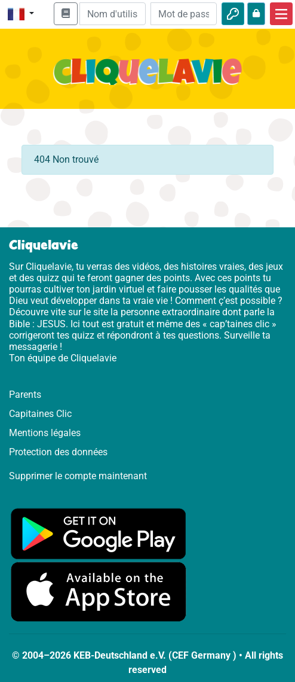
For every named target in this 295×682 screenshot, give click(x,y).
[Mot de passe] (183, 13)
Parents (25, 394)
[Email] (112, 13)
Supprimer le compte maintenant (78, 476)
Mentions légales (45, 433)
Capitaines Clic (40, 413)
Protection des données (58, 452)
